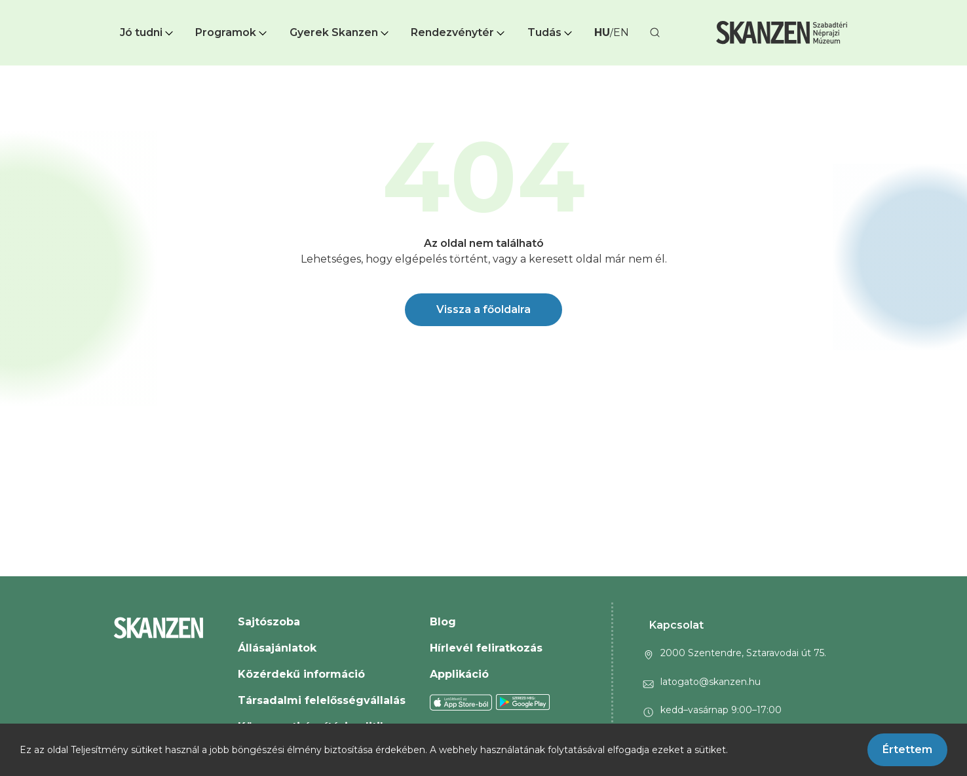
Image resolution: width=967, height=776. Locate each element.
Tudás (551, 32)
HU (602, 32)
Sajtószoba (269, 622)
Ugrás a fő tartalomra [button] (57, 6)
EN (621, 32)
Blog (443, 622)
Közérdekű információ (301, 674)
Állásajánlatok (277, 648)
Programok (232, 32)
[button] (148, 32)
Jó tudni (148, 32)
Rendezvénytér (459, 32)
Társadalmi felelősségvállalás (322, 700)
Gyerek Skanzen (340, 32)
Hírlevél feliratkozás (486, 648)
